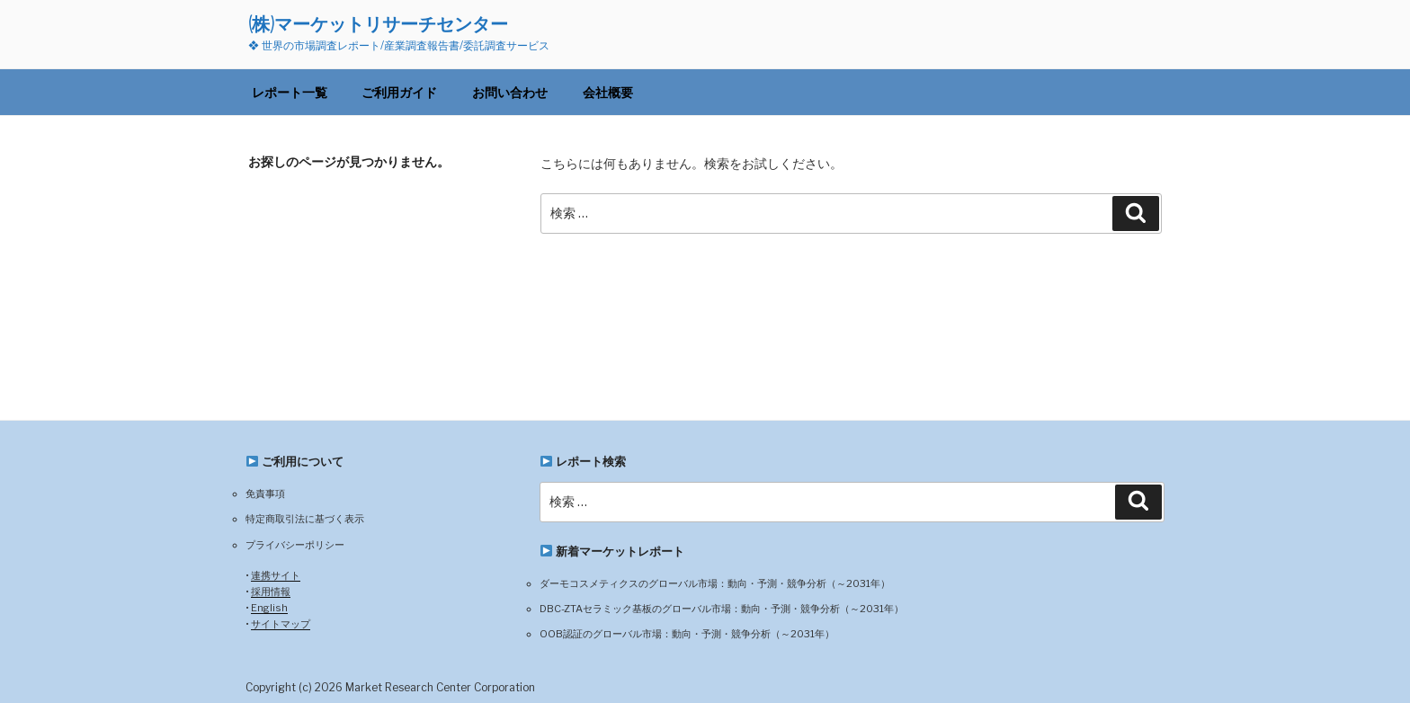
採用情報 (270, 591)
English (269, 607)
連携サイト (275, 575)
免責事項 (265, 493)
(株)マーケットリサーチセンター (378, 24)
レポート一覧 (289, 92)
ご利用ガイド (399, 92)
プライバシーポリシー (294, 544)
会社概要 (608, 92)
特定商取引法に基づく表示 (304, 518)
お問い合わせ (510, 92)
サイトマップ (280, 624)
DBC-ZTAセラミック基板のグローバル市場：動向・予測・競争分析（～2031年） (722, 608)
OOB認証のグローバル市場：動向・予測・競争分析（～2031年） (687, 633)
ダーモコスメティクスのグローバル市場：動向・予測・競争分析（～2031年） (715, 583)
